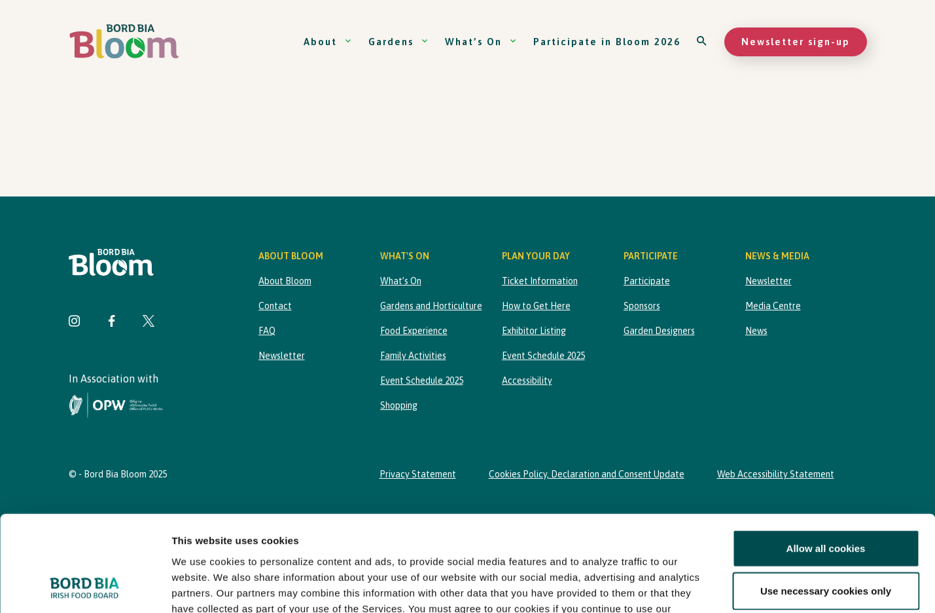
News (756, 330)
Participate (647, 281)
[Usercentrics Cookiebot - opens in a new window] (84, 587)
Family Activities (413, 355)
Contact (275, 306)
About (328, 41)
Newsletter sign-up (795, 41)
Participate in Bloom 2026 (606, 41)
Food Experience (414, 330)
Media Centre (773, 306)
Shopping (398, 405)
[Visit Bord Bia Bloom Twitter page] (148, 322)
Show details (686, 587)
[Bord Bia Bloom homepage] (124, 41)
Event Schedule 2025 (421, 380)
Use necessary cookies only (825, 500)
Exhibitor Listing (534, 330)
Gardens (398, 41)
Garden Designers (659, 330)
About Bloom (284, 281)
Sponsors (642, 306)
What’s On (481, 41)
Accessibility (527, 380)
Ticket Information (540, 281)
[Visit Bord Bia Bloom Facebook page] (111, 322)
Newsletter (281, 355)
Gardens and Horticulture (431, 306)
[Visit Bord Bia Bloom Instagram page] (74, 322)
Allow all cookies (826, 458)
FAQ (266, 330)
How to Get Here (536, 306)
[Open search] (702, 41)
